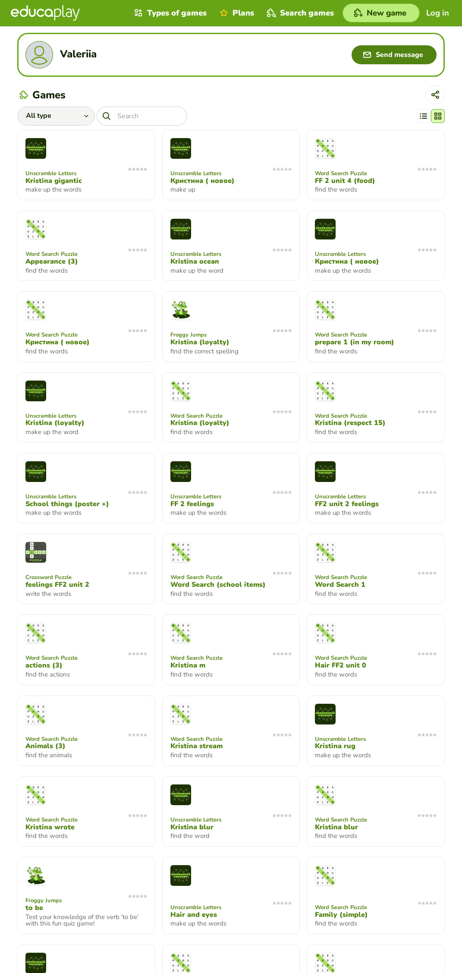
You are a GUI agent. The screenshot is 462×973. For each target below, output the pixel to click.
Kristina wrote (50, 827)
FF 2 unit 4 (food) (345, 180)
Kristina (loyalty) (199, 342)
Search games (299, 12)
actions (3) (44, 665)
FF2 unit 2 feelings (347, 504)
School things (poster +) (67, 504)
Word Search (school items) (218, 584)
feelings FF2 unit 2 (57, 584)
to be (34, 907)
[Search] (142, 116)
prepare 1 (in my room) (354, 342)
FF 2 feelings (192, 504)
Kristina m (187, 665)
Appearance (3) (51, 261)
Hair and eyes (193, 914)
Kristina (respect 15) (350, 422)
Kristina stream (196, 746)
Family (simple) (341, 914)
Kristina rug (335, 746)
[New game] (381, 12)
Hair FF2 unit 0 (340, 665)
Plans (235, 12)
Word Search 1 (340, 584)
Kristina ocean (194, 261)
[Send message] (394, 54)
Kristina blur (192, 827)
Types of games (169, 12)
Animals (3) (45, 746)
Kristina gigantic (53, 180)
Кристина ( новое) (202, 180)
